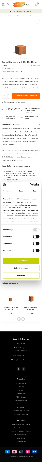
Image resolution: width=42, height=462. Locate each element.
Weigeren (21, 275)
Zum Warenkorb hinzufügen (26, 96)
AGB (21, 390)
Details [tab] (21, 191)
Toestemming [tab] (8, 191)
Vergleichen (21, 438)
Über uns (21, 387)
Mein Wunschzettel (21, 435)
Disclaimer (21, 407)
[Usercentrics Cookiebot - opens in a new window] (29, 184)
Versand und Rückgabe (21, 411)
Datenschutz (21, 394)
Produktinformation (21, 414)
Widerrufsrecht (21, 397)
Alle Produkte (21, 441)
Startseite (9, 16)
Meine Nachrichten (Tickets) (21, 431)
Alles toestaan (21, 261)
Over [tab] (35, 191)
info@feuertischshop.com (22, 360)
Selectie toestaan (21, 268)
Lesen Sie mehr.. (34, 88)
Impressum (21, 404)
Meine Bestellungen (21, 428)
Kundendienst (21, 383)
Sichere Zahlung (21, 400)
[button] (22, 58)
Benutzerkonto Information (21, 424)
